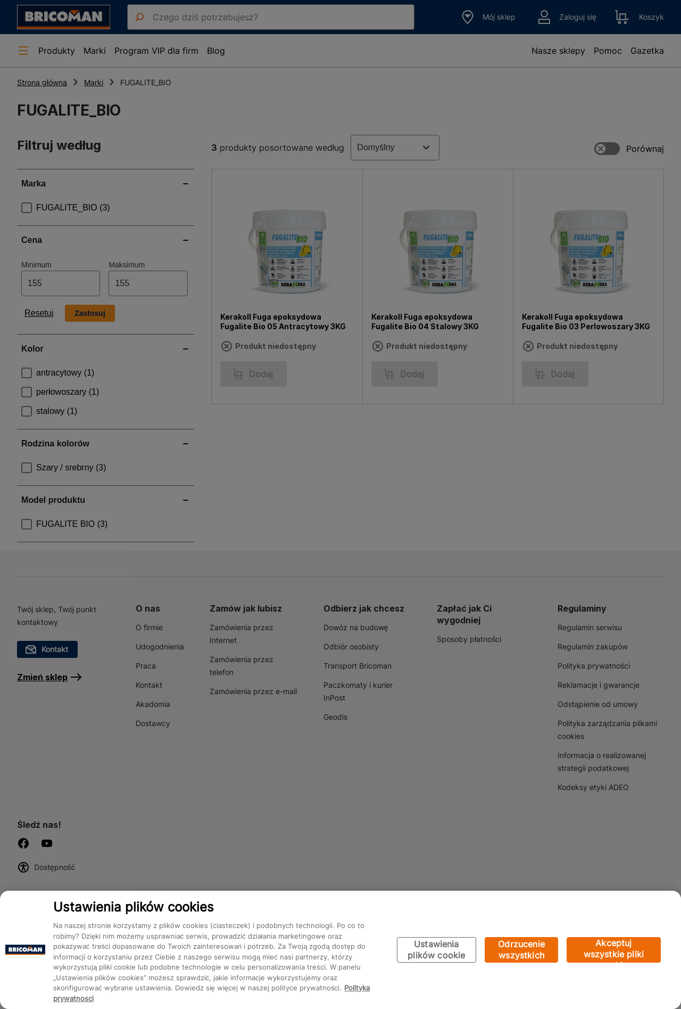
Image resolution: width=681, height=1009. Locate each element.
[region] (340, 950)
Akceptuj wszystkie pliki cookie (614, 950)
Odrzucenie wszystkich (521, 950)
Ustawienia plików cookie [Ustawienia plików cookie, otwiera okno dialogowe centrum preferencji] (436, 950)
